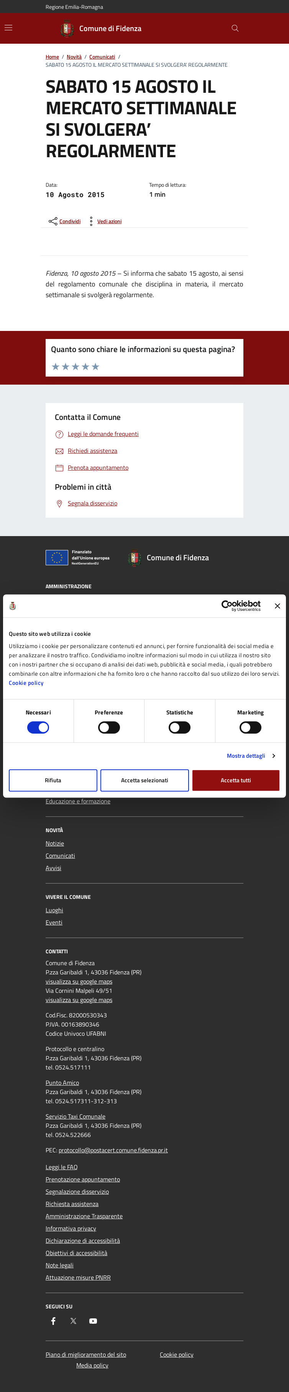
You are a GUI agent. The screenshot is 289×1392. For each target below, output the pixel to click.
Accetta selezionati (144, 780)
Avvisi (53, 867)
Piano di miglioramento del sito (86, 1354)
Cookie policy (26, 682)
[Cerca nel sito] (235, 28)
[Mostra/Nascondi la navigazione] (8, 27)
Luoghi (54, 910)
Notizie (55, 843)
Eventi (54, 922)
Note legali (60, 1265)
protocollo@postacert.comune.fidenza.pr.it (113, 1150)
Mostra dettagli (246, 755)
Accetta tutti (236, 780)
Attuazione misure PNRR (78, 1277)
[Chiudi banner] (277, 606)
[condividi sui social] (64, 221)
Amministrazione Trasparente (84, 1216)
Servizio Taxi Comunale (75, 1116)
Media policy (92, 1365)
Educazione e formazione (78, 801)
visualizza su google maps (79, 981)
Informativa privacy (71, 1228)
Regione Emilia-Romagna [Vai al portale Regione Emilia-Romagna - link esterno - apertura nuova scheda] (74, 7)
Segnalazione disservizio (77, 1191)
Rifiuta (53, 780)
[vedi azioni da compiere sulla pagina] (103, 221)
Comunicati (102, 57)
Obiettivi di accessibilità (76, 1252)
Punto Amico (62, 1082)
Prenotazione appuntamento (83, 1179)
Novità (74, 57)
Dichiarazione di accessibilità (83, 1240)
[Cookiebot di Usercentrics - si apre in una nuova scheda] (227, 606)
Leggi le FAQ (62, 1167)
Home (52, 57)
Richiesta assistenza (72, 1203)
